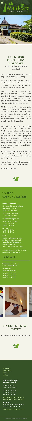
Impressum (6, 368)
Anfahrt (5, 375)
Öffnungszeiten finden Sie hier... (13, 409)
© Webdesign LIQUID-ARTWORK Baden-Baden (16, 418)
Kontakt (5, 373)
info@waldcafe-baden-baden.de (13, 397)
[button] (2, 30)
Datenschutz (7, 370)
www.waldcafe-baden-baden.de (13, 399)
